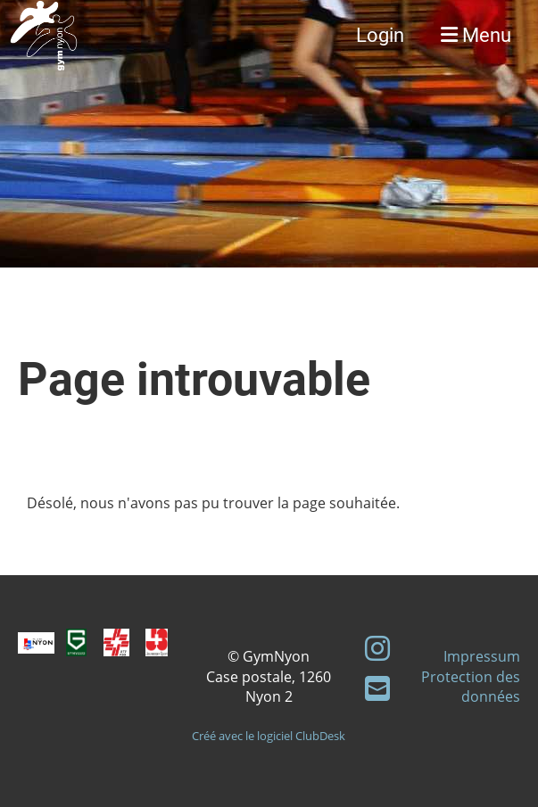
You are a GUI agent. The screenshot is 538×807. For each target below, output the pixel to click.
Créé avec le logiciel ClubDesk (268, 736)
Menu (476, 35)
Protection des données (470, 686)
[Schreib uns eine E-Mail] (377, 688)
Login (380, 35)
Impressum (481, 656)
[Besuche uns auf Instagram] (377, 648)
